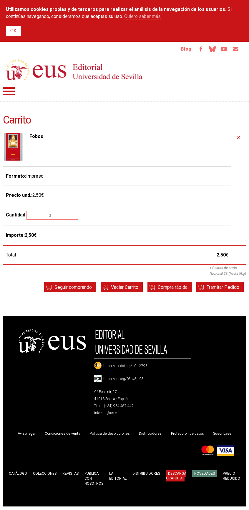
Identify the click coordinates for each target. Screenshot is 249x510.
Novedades (204, 474)
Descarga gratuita (176, 476)
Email (235, 49)
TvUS (223, 49)
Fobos (36, 137)
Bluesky (210, 49)
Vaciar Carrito (121, 288)
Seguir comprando (68, 288)
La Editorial (118, 476)
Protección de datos (187, 434)
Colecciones (45, 474)
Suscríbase (222, 434)
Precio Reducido (231, 476)
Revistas (70, 474)
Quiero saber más (142, 16)
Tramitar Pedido (222, 288)
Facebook (198, 49)
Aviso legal (27, 434)
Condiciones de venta (62, 434)
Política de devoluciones (110, 434)
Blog (183, 49)
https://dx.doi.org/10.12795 (125, 366)
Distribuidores (150, 434)
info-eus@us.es (106, 413)
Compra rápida (170, 288)
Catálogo (18, 474)
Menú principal (9, 92)
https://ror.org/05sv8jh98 (123, 379)
